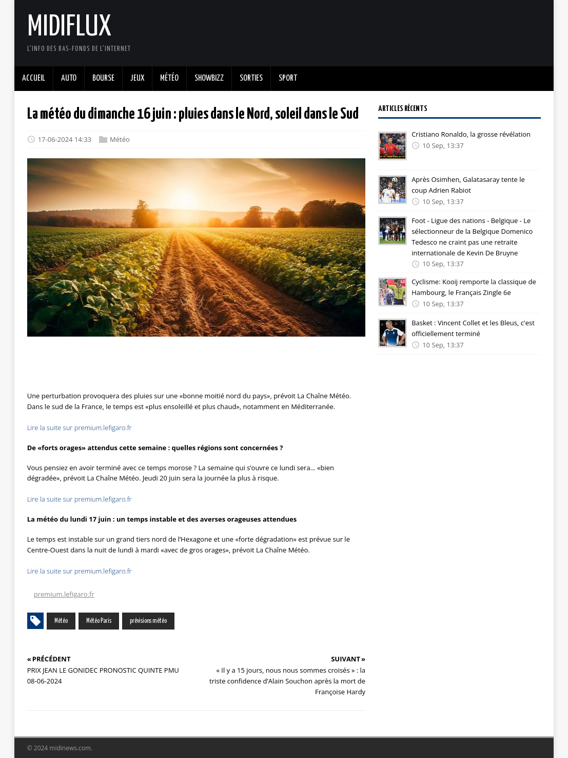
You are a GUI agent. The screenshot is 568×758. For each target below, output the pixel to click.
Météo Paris (98, 621)
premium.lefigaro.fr (64, 594)
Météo (120, 139)
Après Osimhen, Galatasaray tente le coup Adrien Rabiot (468, 185)
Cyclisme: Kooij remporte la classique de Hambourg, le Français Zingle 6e (474, 287)
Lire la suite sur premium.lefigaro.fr (79, 427)
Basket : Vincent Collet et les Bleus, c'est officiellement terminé (473, 328)
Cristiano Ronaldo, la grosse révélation (471, 134)
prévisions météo (148, 621)
